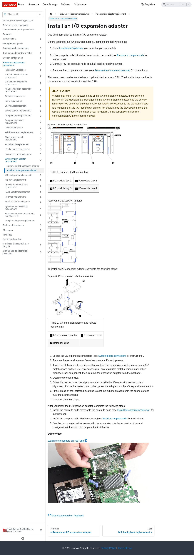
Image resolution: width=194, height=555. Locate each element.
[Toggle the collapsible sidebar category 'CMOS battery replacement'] (40, 110)
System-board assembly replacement (16, 207)
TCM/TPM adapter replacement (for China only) (20, 214)
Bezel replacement (13, 101)
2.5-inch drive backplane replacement (16, 76)
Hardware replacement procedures (14, 64)
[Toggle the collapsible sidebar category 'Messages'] (40, 230)
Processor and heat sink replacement (16, 186)
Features (7, 34)
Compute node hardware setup (17, 53)
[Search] (176, 4)
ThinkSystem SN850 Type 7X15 (18, 20)
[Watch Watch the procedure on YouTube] (101, 472)
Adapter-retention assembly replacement (18, 90)
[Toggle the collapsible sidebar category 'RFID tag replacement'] (40, 197)
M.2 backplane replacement (18, 175)
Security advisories (12, 239)
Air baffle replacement (15, 96)
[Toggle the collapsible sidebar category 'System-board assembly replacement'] (40, 207)
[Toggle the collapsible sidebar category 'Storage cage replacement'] (40, 201)
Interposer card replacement (18, 154)
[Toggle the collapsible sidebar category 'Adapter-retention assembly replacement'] (40, 90)
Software (65, 4)
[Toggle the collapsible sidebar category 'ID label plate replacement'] (40, 149)
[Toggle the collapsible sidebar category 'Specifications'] (40, 38)
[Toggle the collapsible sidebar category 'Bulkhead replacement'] (40, 106)
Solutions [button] (79, 4)
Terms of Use (125, 548)
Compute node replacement (18, 115)
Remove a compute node (130, 55)
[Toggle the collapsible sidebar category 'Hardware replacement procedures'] (40, 64)
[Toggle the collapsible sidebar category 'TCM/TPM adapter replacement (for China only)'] (40, 215)
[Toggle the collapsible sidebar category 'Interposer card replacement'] (40, 154)
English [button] (147, 4)
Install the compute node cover (133, 410)
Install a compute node (115, 418)
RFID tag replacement (15, 197)
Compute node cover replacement (15, 121)
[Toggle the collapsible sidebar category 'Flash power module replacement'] (40, 138)
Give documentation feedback (66, 515)
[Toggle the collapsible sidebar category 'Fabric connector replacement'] (40, 132)
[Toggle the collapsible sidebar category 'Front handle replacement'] (40, 144)
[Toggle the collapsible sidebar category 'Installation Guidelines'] (40, 70)
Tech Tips (7, 235)
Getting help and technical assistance (15, 252)
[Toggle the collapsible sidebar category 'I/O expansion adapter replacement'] (40, 160)
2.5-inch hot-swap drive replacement (16, 83)
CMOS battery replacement (18, 110)
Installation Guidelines (15, 70)
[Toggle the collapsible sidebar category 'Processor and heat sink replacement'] (40, 186)
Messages (8, 230)
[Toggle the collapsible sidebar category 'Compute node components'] (40, 48)
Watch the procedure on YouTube (67, 440)
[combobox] (7, 14)
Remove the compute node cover (112, 70)
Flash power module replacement (14, 138)
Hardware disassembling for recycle (16, 245)
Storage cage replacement (17, 201)
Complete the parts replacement (20, 220)
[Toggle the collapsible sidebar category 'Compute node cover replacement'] (40, 121)
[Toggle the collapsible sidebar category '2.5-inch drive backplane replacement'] (40, 76)
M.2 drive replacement (15, 180)
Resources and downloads (15, 25)
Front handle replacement (17, 144)
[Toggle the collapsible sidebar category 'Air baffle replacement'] (40, 96)
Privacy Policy (108, 548)
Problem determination (13, 225)
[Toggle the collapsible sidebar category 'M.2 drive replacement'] (40, 180)
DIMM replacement (14, 127)
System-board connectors (112, 356)
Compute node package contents (18, 29)
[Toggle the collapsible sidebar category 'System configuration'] (40, 58)
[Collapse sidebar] (22, 538)
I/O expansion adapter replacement (15, 160)
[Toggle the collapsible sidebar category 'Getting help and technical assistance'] (40, 252)
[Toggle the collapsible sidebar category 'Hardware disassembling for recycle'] (40, 245)
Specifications (9, 39)
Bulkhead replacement (15, 106)
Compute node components (16, 48)
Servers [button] (32, 4)
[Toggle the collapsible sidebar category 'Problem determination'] (40, 225)
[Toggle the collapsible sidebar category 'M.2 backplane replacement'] (40, 175)
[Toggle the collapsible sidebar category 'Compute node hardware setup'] (40, 53)
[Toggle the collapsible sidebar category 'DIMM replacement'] (40, 127)
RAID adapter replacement (17, 192)
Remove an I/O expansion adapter (23, 166)
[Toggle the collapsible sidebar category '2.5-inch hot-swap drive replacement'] (40, 83)
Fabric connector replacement (19, 132)
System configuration (13, 58)
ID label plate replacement (17, 149)
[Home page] (51, 14)
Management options (13, 43)
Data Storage (50, 4)
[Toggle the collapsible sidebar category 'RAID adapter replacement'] (40, 192)
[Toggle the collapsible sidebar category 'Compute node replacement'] (40, 115)
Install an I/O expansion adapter (22, 170)
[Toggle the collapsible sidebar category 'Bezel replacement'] (40, 101)
